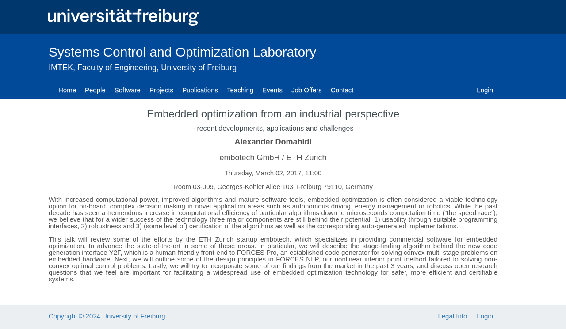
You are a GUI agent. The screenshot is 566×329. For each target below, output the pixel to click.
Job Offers (306, 90)
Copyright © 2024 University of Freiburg (107, 316)
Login (485, 90)
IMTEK (61, 67)
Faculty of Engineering (117, 67)
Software (128, 90)
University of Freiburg (199, 67)
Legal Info (452, 316)
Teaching (240, 90)
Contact (342, 90)
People (95, 90)
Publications (200, 90)
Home (67, 90)
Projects (161, 90)
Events (272, 90)
